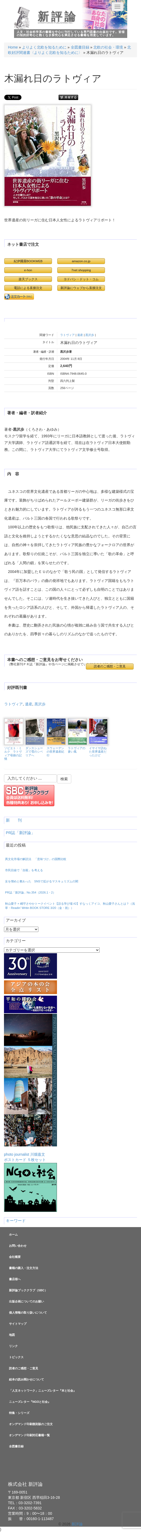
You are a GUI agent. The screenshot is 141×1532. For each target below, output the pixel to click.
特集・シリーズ (19, 1412)
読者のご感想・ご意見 (110, 666)
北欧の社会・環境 (108, 47)
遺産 (80, 334)
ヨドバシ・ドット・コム (81, 279)
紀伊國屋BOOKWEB (28, 261)
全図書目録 (80, 47)
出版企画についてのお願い (26, 1301)
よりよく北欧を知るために (44, 47)
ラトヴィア (67, 334)
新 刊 (14, 820)
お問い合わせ (18, 1245)
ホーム (13, 1234)
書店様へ (15, 1279)
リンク (13, 1346)
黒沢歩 (89, 334)
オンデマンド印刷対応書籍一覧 (29, 1435)
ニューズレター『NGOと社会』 (30, 1401)
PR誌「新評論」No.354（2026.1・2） (30, 892)
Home (13, 47)
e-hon (28, 270)
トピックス (16, 1357)
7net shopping (81, 270)
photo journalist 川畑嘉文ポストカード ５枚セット (30, 1088)
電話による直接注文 (28, 288)
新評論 (58, 17)
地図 (12, 1334)
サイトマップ (18, 1323)
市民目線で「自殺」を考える (24, 870)
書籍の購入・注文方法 (23, 1268)
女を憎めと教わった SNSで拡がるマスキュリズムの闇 (41, 881)
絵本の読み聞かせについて (26, 1379)
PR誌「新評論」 (20, 833)
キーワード (16, 1221)
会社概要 (15, 1256)
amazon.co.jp (81, 261)
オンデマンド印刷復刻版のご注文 (31, 1424)
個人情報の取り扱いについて (28, 1312)
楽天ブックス (28, 279)
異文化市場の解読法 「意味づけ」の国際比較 (35, 859)
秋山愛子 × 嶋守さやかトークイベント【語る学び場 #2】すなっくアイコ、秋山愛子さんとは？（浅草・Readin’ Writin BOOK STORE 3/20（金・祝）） (70, 905)
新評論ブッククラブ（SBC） (28, 1290)
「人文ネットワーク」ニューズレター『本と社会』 (42, 1390)
